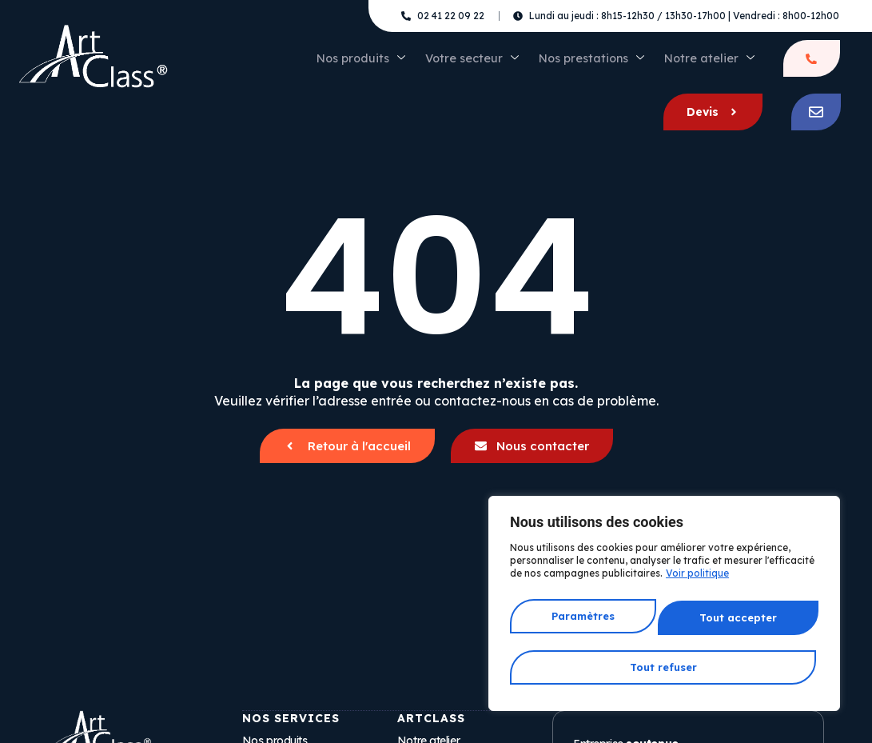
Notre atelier (603, 64)
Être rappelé (674, 64)
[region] (664, 610)
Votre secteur (385, 64)
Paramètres (583, 623)
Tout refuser (736, 623)
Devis (756, 64)
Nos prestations (495, 64)
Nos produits (282, 64)
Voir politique (697, 587)
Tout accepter (664, 667)
